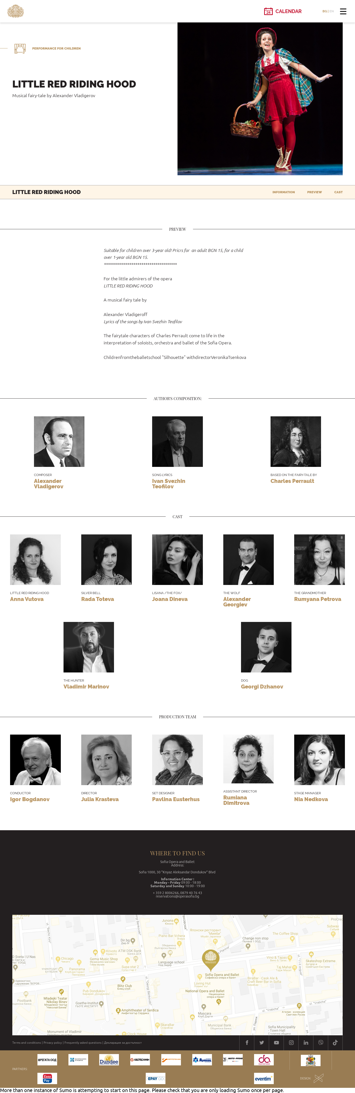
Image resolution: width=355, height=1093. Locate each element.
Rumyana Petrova (317, 599)
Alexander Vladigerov (48, 484)
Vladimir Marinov (86, 686)
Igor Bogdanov (29, 799)
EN (331, 11)
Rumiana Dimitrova (236, 800)
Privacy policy (53, 1042)
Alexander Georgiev (237, 602)
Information (284, 192)
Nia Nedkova (311, 799)
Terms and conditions (26, 1042)
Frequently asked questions (83, 1042)
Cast (338, 192)
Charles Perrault (292, 481)
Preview (314, 192)
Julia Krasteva (100, 799)
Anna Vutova (27, 599)
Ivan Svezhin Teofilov (168, 484)
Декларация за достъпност (123, 1042)
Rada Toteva (97, 599)
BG (325, 11)
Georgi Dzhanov (262, 686)
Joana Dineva (170, 599)
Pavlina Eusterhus (176, 799)
